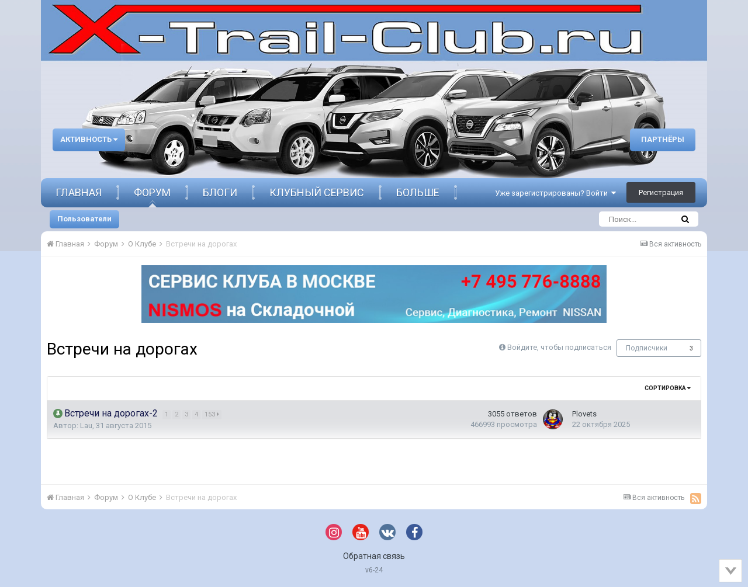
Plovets (584, 413)
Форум (152, 192)
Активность (88, 139)
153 (212, 414)
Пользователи (84, 218)
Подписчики (646, 348)
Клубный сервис (316, 192)
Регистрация (661, 192)
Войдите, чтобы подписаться (559, 347)
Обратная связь (374, 556)
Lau (86, 425)
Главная (79, 192)
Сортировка (668, 388)
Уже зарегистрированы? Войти (555, 193)
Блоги (220, 192)
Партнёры (662, 139)
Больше (417, 192)
